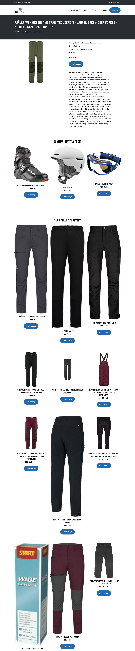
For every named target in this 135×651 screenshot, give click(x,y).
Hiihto (86, 10)
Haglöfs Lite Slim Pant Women (67, 637)
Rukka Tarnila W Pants (67, 331)
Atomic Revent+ (67, 187)
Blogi (105, 10)
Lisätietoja (76, 64)
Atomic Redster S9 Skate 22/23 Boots (31, 185)
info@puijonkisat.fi (113, 2)
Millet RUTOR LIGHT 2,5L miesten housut (67, 390)
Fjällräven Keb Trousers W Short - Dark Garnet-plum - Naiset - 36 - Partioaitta (31, 456)
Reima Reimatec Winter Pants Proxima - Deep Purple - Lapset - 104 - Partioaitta (104, 392)
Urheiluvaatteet (23, 32)
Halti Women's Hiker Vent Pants (104, 323)
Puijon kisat (75, 10)
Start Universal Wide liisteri (31, 648)
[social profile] (29, 2)
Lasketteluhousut (37, 32)
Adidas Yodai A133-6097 (104, 184)
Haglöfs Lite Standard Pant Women (31, 316)
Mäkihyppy (95, 10)
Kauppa (115, 10)
